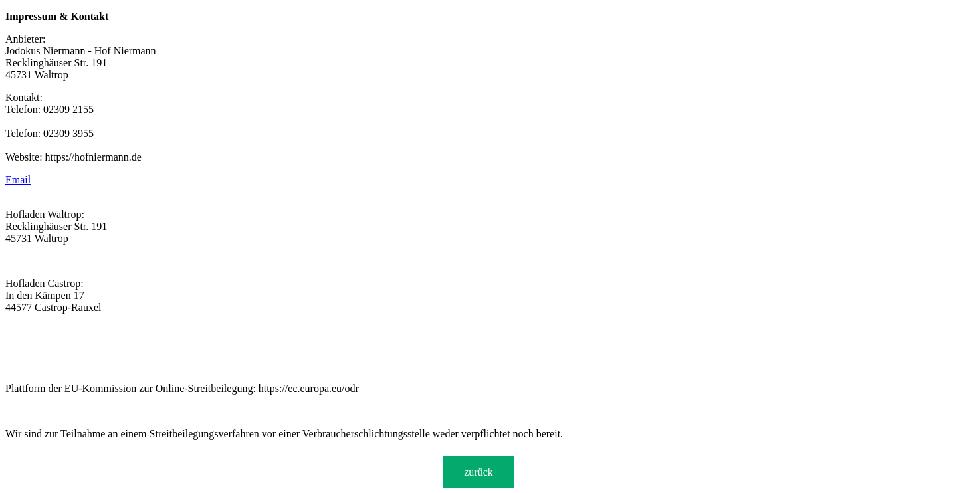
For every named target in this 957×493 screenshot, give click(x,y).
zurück (478, 472)
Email (18, 179)
